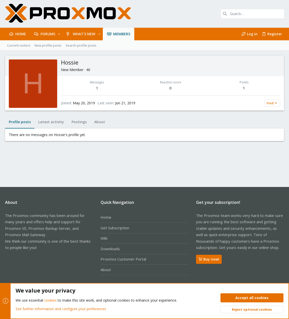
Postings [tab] (79, 121)
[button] (59, 34)
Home (106, 217)
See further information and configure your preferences (61, 308)
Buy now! (209, 259)
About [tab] (99, 121)
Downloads (110, 248)
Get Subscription (115, 227)
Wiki (104, 238)
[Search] (252, 13)
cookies (50, 300)
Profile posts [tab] (20, 121)
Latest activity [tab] (51, 121)
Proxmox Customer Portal (123, 259)
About (106, 269)
